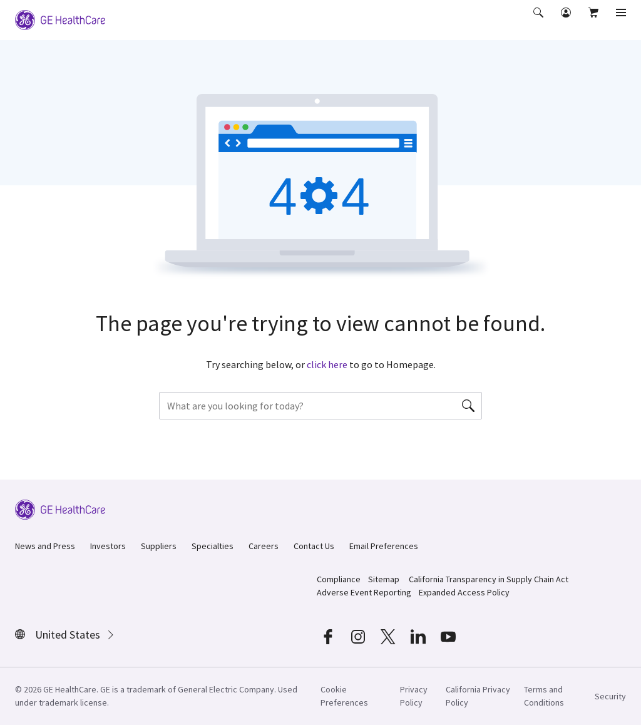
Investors (108, 546)
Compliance (339, 579)
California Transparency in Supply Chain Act (488, 579)
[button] (539, 21)
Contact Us (314, 546)
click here (327, 364)
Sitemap (383, 579)
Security (610, 696)
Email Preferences (383, 546)
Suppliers (159, 546)
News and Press (45, 546)
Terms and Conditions (544, 696)
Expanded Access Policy (464, 592)
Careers (264, 546)
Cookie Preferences (344, 696)
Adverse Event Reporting (364, 592)
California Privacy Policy (478, 696)
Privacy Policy (414, 696)
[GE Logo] (60, 19)
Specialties (212, 546)
